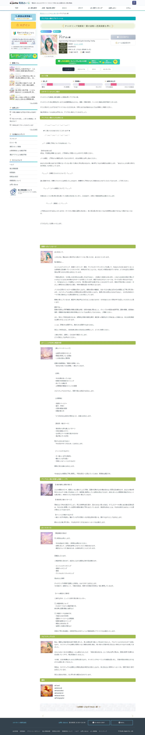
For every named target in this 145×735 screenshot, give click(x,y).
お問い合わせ (14, 184)
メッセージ (68, 69)
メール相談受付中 (124, 43)
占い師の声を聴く (50, 56)
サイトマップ (103, 731)
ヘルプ (12, 164)
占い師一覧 (54, 13)
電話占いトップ (45, 13)
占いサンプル (107, 69)
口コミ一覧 (13, 142)
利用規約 (12, 172)
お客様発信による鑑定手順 (18, 150)
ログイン (24, 25)
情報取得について (15, 180)
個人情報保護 (14, 168)
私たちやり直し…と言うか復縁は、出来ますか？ (23, 120)
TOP (16, 8)
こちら (19, 48)
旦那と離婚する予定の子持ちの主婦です (23, 113)
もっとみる (33, 103)
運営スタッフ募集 (15, 146)
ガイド (80, 8)
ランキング (13, 138)
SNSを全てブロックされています (22, 125)
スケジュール (81, 69)
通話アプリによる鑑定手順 (18, 154)
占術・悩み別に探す (48, 8)
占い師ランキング (96, 8)
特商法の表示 (14, 176)
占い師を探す (32, 8)
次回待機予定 (124, 37)
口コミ (64, 8)
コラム (128, 8)
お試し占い (112, 8)
